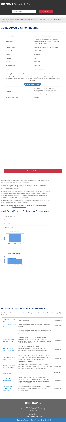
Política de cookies (33, 414)
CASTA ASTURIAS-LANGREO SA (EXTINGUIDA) (8, 388)
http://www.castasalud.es (19, 207)
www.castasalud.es (39, 69)
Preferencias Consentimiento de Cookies (33, 416)
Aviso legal (33, 413)
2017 (4, 220)
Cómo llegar (54, 47)
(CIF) (51, 36)
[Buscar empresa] (24, 11)
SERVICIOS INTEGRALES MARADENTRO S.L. (8, 380)
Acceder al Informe (33, 171)
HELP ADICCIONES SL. (9, 332)
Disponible (36, 97)
